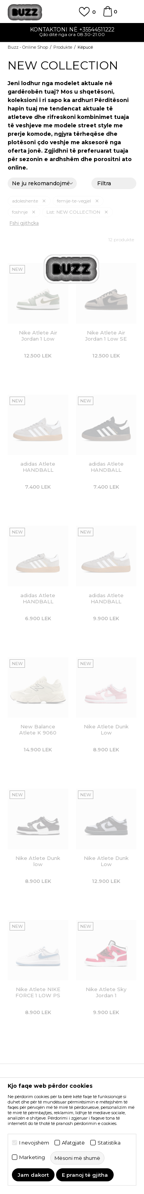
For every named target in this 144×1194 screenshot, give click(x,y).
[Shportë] (107, 15)
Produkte (62, 47)
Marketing (32, 1157)
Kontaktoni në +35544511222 (72, 29)
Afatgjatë (73, 1143)
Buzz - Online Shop (28, 47)
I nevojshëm (34, 1143)
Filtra (114, 184)
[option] (72, 33)
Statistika (109, 1143)
